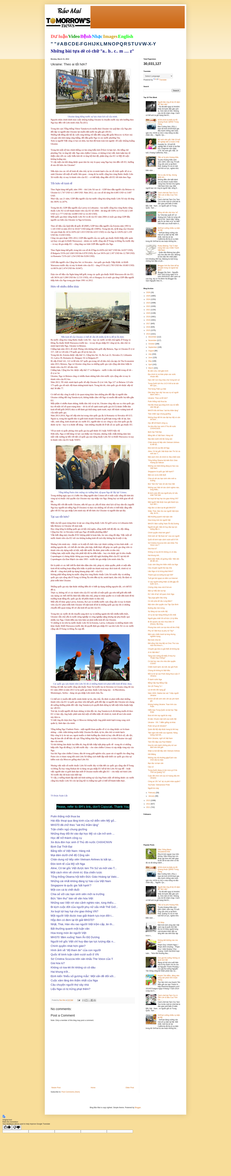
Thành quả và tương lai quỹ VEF (160, 575)
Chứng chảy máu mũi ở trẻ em (160, 587)
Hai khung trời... (154, 555)
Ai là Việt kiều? (154, 652)
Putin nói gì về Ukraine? (157, 726)
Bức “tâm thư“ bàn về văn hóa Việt (161, 484)
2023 (148, 303)
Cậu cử (151, 767)
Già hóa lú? (152, 549)
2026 (148, 292)
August (151, 351)
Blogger (138, 1108)
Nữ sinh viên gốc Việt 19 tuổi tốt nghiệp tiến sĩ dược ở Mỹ (169, 141)
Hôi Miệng (152, 754)
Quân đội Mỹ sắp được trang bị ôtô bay (163, 729)
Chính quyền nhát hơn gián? (159, 533)
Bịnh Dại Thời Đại (155, 432)
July (150, 354)
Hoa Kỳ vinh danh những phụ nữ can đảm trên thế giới (162, 746)
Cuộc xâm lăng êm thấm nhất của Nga (163, 565)
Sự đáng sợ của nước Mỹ (158, 611)
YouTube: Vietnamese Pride (159, 785)
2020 (148, 313)
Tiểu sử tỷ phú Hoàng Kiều (168, 157)
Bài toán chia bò (154, 640)
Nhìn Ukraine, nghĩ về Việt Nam (160, 738)
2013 (148, 800)
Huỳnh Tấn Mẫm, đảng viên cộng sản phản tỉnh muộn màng (168, 978)
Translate (160, 80)
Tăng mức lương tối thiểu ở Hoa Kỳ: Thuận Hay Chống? (162, 657)
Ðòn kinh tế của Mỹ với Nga (158, 448)
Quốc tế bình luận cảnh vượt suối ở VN (163, 540)
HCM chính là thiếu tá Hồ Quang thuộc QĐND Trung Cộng (168, 122)
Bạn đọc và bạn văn (156, 763)
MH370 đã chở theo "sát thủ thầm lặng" (163, 410)
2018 (148, 320)
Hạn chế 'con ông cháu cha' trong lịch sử (164, 380)
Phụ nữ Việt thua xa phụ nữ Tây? (161, 631)
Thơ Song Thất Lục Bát (157, 389)
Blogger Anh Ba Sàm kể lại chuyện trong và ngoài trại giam (168, 268)
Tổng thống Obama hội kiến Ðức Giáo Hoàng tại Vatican (163, 461)
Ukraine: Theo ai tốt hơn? (158, 398)
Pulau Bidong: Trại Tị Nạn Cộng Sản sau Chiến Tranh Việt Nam (168, 248)
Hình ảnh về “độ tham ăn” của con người (163, 536)
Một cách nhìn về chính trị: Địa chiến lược (164, 457)
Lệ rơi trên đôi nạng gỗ (156, 690)
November (152, 340)
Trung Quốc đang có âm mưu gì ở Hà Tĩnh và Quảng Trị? (162, 771)
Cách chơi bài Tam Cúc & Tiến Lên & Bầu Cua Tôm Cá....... (168, 195)
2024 (148, 299)
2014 (148, 334)
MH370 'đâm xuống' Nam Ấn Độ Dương (163, 524)
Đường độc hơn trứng (156, 608)
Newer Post (56, 1088)
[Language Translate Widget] (158, 76)
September (152, 347)
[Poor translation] (16, 1127)
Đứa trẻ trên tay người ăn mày (159, 715)
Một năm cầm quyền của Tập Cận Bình (163, 604)
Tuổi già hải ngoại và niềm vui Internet (163, 578)
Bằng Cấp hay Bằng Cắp (157, 683)
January (151, 796)
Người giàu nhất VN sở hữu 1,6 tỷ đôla (163, 618)
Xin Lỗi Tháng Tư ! (155, 686)
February (152, 793)
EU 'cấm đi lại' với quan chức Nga (161, 594)
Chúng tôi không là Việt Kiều (159, 670)
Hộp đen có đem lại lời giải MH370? (162, 508)
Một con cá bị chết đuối (157, 475)
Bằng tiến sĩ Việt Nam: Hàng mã (160, 435)
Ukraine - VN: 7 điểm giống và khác (162, 722)
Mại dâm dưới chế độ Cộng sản (160, 439)
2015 (148, 330)
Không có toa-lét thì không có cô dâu (162, 552)
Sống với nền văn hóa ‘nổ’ (168, 212)
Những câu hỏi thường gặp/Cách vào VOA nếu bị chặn (162, 759)
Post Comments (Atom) (70, 1092)
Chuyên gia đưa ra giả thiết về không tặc (164, 649)
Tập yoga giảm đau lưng (157, 598)
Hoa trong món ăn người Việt (159, 520)
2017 (148, 324)
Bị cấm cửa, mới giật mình (158, 371)
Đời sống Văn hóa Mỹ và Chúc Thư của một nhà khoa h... (163, 644)
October (151, 344)
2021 (148, 310)
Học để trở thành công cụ (158, 423)
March (151, 368)
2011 (148, 807)
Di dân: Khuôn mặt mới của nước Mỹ (162, 719)
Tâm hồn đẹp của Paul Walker (159, 742)
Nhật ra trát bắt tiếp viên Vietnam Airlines (164, 751)
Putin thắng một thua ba (157, 401)
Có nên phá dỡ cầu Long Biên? (160, 601)
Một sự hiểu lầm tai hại (157, 591)
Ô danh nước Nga (155, 679)
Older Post (130, 1088)
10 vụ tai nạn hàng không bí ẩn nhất (162, 615)
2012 (148, 804)
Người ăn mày (153, 788)
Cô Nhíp (161, 922)
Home (93, 1088)
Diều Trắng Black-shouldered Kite (165, 851)
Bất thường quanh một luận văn (160, 517)
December (152, 337)
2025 (148, 296)
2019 (148, 317)
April (150, 364)
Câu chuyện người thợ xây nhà (160, 568)
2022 (148, 306)
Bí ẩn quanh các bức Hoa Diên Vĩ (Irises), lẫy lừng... (161, 623)
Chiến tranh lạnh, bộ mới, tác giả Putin (163, 667)
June (150, 357)
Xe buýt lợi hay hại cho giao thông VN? (163, 499)
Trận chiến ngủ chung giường (159, 414)
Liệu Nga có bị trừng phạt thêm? (160, 571)
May (150, 361)
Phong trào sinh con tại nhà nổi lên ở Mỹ (163, 627)
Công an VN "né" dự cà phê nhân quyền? (164, 781)
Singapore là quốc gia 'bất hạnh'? (161, 472)
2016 (148, 327)
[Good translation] (7, 1127)
